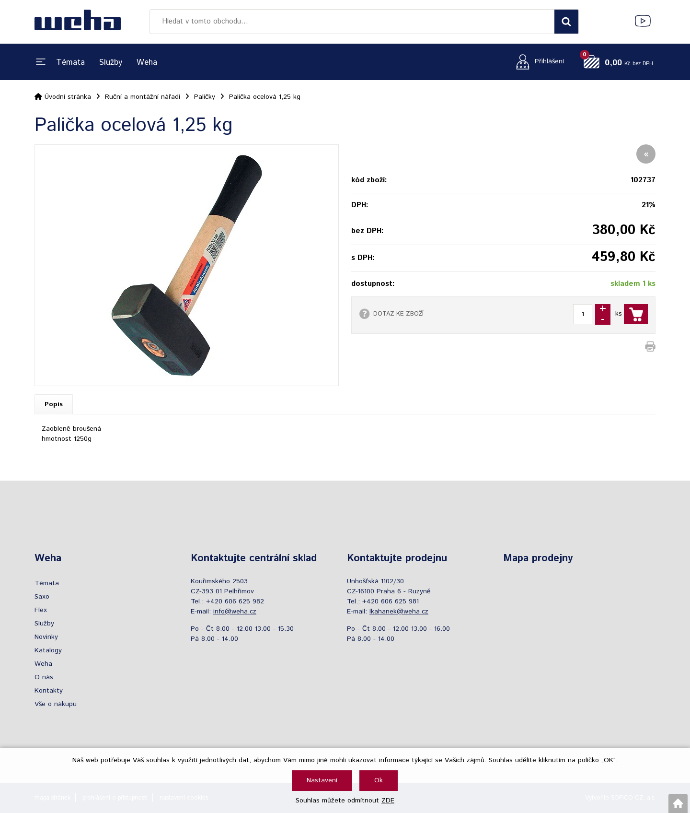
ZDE (387, 800)
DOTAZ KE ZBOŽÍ (398, 313)
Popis (54, 404)
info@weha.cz (234, 611)
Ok (378, 780)
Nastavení (322, 780)
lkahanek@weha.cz (398, 611)
